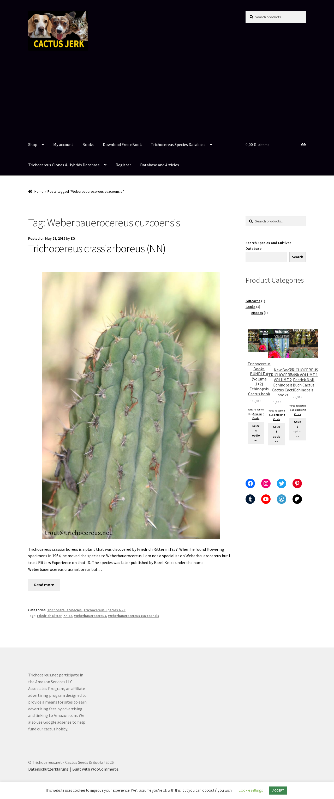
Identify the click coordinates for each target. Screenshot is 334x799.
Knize (67, 615)
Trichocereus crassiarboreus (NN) (97, 248)
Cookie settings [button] (250, 790)
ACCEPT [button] (278, 790)
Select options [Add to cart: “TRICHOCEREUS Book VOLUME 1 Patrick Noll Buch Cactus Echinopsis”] (297, 429)
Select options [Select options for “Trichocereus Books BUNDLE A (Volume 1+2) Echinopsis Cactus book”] (256, 433)
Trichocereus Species (64, 610)
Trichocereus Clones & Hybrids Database (64, 164)
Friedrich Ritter (49, 615)
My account (63, 144)
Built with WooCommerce (95, 769)
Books (88, 144)
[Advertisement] (167, 95)
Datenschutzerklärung (48, 769)
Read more (44, 584)
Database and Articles (159, 164)
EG (73, 238)
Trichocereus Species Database (178, 144)
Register (123, 164)
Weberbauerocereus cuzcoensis (133, 615)
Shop (32, 144)
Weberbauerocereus (90, 615)
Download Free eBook (122, 144)
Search (297, 257)
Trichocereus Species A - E (105, 610)
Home (39, 191)
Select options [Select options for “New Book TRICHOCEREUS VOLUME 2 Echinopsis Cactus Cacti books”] (277, 434)
